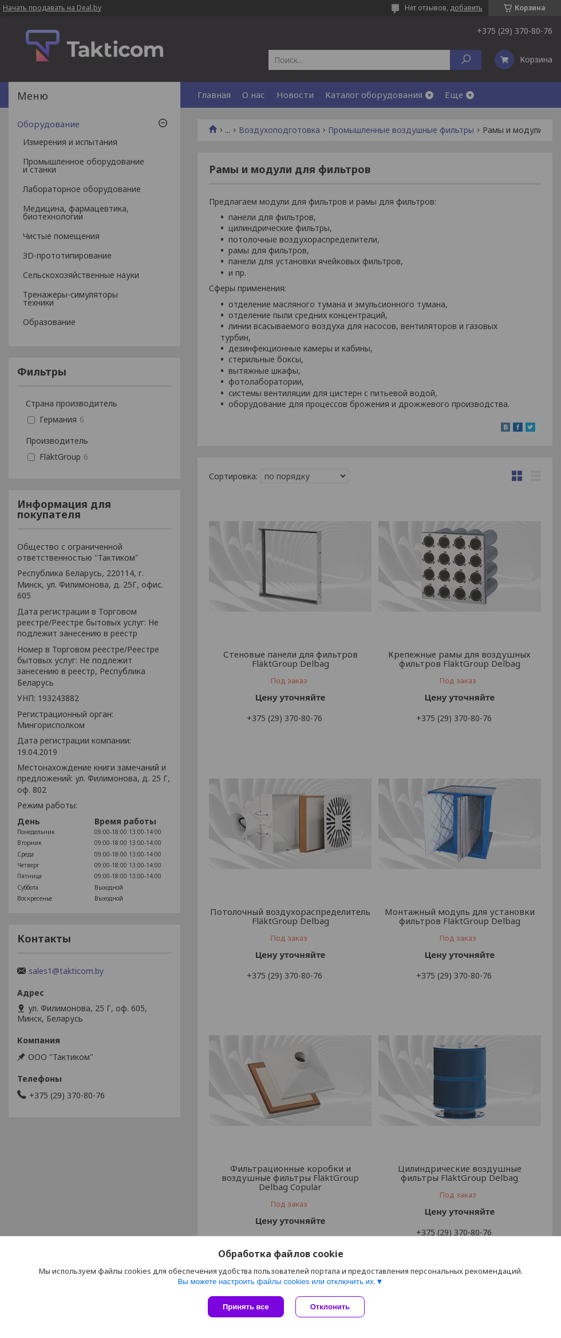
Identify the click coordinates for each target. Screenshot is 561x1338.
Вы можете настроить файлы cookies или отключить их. (276, 1281)
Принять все (246, 1306)
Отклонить (330, 1306)
